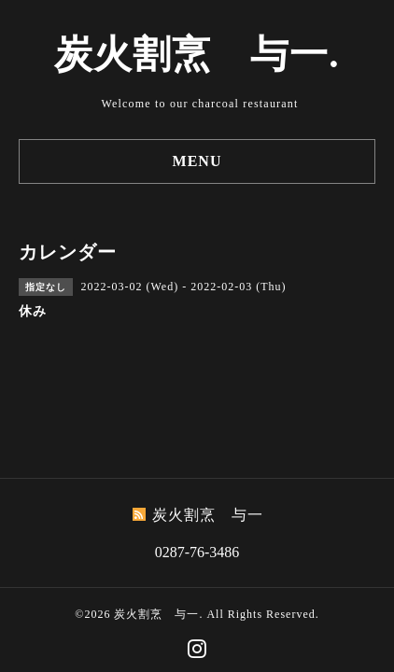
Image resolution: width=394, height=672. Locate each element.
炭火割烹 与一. (196, 54)
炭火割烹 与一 (156, 614)
